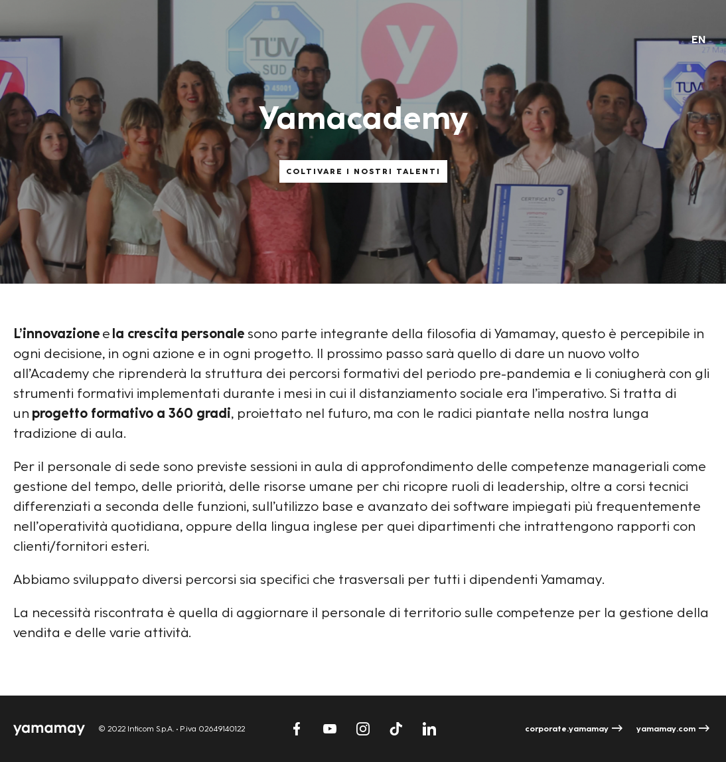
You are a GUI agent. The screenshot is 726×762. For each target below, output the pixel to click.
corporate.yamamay (567, 729)
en (698, 39)
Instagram (363, 728)
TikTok (396, 728)
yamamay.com (665, 729)
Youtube (329, 728)
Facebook (296, 728)
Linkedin (429, 728)
